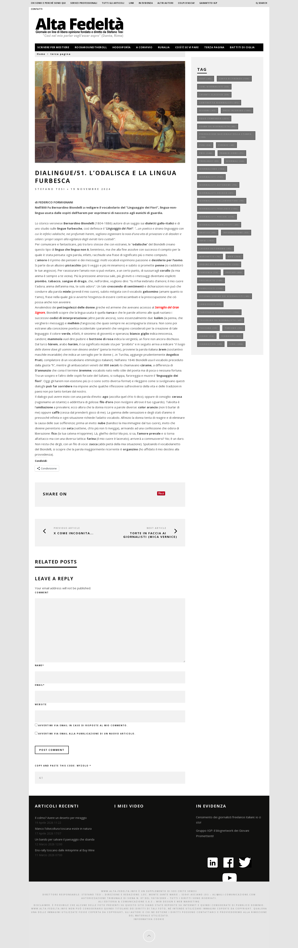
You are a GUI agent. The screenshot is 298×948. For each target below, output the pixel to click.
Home (41, 53)
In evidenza (146, 3)
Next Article (156, 528)
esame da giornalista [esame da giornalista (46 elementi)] (217, 126)
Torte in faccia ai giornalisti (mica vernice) (150, 535)
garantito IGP (208, 3)
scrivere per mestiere (53, 47)
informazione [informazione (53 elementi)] (236, 232)
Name (39, 665)
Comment (42, 592)
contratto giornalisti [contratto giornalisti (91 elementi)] (219, 102)
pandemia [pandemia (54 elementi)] (208, 272)
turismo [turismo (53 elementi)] (234, 328)
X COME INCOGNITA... (74, 533)
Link (131, 3)
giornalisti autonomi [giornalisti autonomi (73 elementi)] (218, 185)
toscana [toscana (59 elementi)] (208, 328)
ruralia (164, 47)
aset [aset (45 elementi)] (205, 78)
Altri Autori (165, 3)
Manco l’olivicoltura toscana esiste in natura (63, 829)
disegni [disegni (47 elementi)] (207, 110)
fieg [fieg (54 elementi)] (205, 145)
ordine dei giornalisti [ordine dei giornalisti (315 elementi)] (219, 264)
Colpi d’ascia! (186, 3)
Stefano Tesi (50, 189)
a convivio (144, 47)
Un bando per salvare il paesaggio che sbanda (64, 839)
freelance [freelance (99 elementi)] (209, 161)
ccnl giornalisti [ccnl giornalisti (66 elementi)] (214, 86)
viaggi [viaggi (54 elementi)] (206, 336)
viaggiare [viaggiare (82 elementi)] (231, 336)
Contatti (36, 9)
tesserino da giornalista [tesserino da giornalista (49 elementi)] (220, 320)
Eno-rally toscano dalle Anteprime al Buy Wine (65, 850)
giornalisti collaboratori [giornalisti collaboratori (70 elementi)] (221, 200)
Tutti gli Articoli (113, 3)
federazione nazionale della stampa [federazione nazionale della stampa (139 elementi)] (225, 136)
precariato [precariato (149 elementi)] (211, 280)
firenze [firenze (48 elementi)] (226, 145)
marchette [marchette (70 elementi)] (210, 256)
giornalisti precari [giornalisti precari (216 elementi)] (217, 216)
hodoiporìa (121, 47)
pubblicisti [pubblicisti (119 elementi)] (211, 288)
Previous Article (67, 528)
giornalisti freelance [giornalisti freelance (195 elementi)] (218, 208)
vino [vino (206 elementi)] (236, 344)
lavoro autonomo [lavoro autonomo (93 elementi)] (215, 248)
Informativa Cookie (149, 919)
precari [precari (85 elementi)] (234, 272)
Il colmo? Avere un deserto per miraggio (61, 818)
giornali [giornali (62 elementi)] (235, 161)
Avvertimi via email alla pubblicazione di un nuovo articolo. (86, 733)
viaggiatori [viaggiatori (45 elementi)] (210, 344)
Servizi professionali (83, 3)
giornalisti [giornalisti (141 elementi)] (211, 177)
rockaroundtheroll (91, 47)
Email (39, 685)
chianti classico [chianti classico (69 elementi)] (214, 94)
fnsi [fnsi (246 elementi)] (206, 153)
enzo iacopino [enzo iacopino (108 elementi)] (237, 110)
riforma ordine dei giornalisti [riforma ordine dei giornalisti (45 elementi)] (224, 296)
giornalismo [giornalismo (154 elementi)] (212, 169)
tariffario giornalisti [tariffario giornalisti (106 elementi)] (219, 312)
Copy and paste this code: (63, 765)
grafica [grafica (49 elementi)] (207, 232)
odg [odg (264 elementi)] (234, 256)
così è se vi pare (187, 47)
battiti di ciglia (242, 47)
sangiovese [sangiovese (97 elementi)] (210, 304)
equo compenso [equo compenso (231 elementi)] (214, 118)
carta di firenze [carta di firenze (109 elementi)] (234, 78)
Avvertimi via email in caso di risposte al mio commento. (83, 725)
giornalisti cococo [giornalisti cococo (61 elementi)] (216, 193)
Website (41, 704)
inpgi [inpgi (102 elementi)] (206, 240)
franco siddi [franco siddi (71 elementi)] (232, 153)
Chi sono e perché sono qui (48, 3)
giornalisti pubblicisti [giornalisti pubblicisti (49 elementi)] (219, 224)
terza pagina (214, 47)
